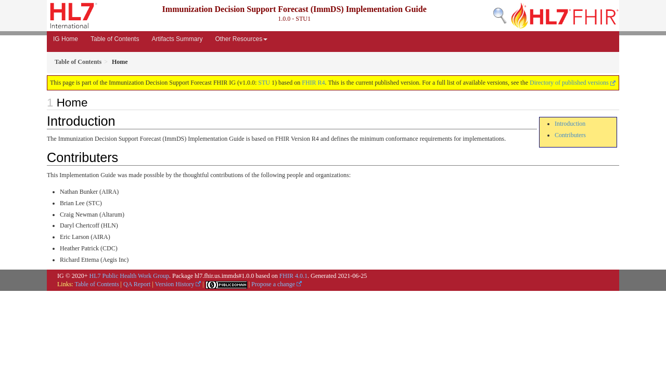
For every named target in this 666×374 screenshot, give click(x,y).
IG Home (65, 39)
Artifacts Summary (176, 39)
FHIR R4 (313, 82)
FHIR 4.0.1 (293, 275)
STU (264, 82)
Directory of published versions (573, 82)
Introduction (570, 123)
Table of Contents (115, 39)
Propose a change (276, 284)
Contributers (570, 135)
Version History (178, 284)
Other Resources (241, 39)
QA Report (136, 284)
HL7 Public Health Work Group (129, 275)
